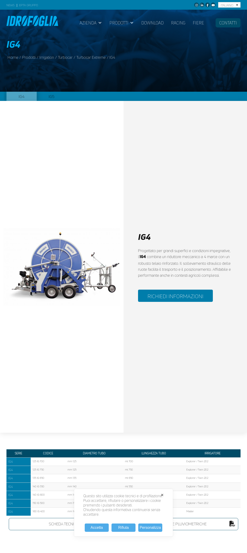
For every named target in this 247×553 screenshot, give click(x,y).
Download (152, 23)
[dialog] (123, 512)
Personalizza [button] (150, 527)
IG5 (51, 96)
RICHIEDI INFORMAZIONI (175, 296)
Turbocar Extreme (91, 57)
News (10, 5)
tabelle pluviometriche (197, 524)
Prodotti (121, 22)
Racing (178, 23)
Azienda (91, 22)
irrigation (46, 57)
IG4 (21, 96)
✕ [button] (162, 495)
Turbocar (65, 57)
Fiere (198, 23)
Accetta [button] (96, 527)
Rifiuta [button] (123, 527)
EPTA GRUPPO (28, 5)
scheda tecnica (82, 524)
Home (13, 57)
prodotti (29, 57)
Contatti (228, 23)
